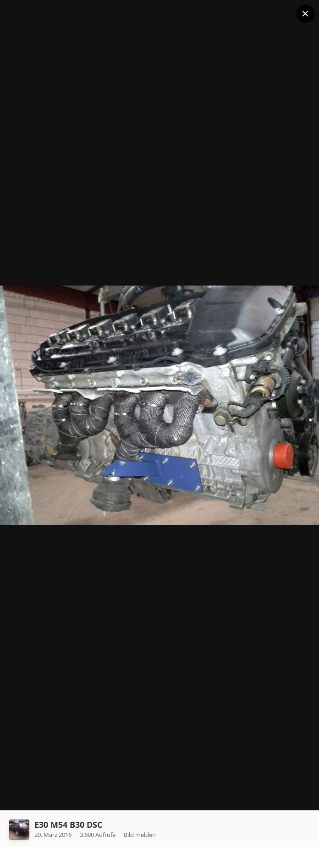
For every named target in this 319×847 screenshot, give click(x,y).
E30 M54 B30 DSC (68, 824)
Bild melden (140, 834)
